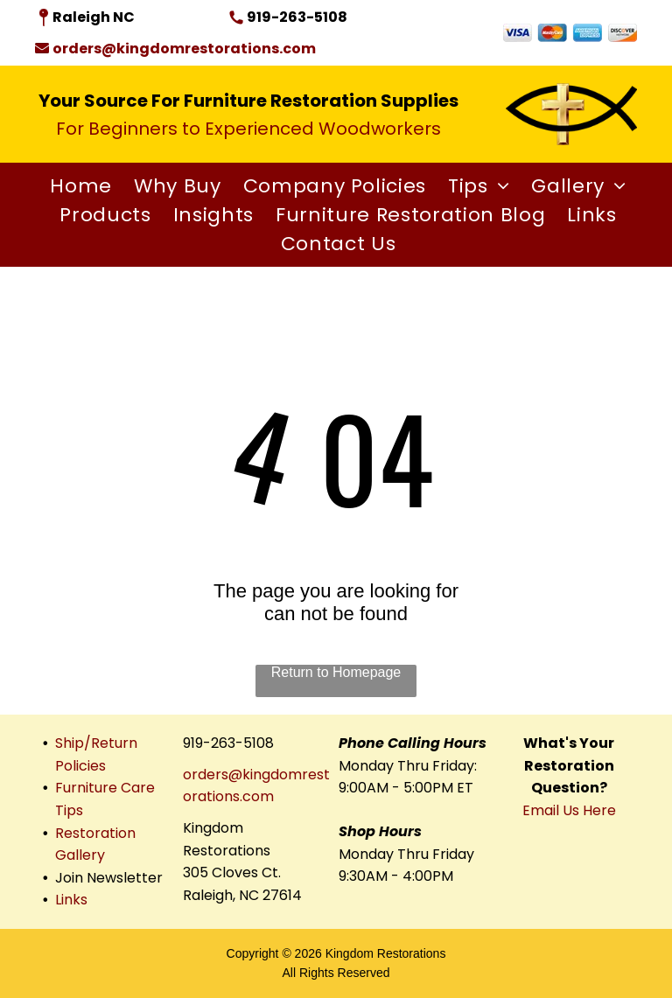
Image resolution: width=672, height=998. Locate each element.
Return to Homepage (336, 672)
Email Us (550, 810)
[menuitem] (79, 185)
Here (599, 810)
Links (71, 900)
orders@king (226, 774)
